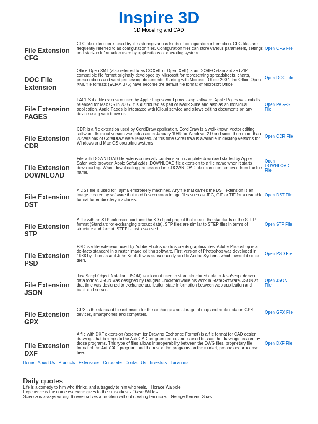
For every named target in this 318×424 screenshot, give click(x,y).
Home (28, 362)
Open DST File (278, 195)
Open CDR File (279, 136)
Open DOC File (279, 77)
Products (67, 362)
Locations (179, 362)
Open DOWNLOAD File (277, 166)
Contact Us (136, 362)
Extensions (89, 362)
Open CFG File (279, 48)
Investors (158, 362)
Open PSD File (279, 253)
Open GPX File (279, 312)
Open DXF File (278, 343)
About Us (46, 362)
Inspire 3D (158, 17)
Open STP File (278, 224)
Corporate (112, 362)
